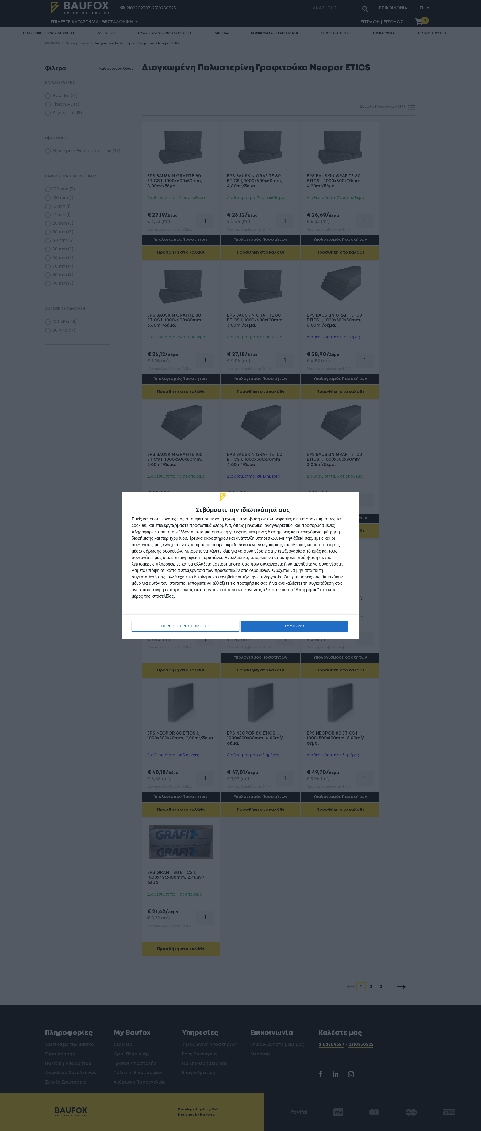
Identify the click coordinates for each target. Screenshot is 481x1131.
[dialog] (240, 565)
